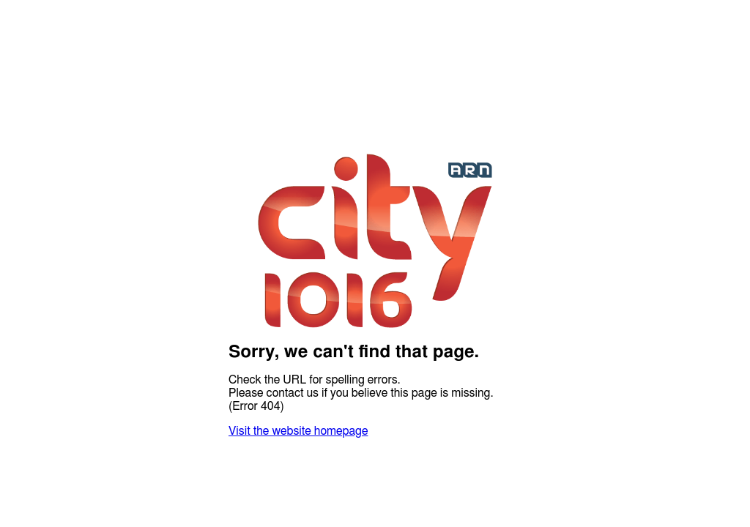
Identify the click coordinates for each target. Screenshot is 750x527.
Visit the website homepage (298, 431)
